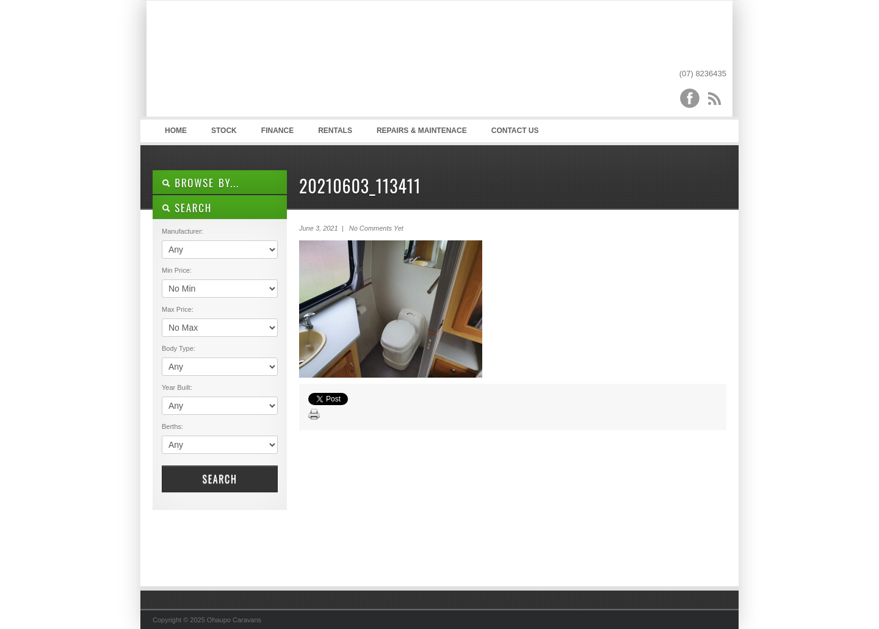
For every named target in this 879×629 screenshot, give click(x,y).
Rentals (335, 130)
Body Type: (178, 348)
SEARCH (187, 207)
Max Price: (178, 309)
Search (219, 479)
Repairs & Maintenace (422, 130)
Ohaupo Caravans (274, 61)
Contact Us (515, 130)
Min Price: (177, 270)
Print (314, 415)
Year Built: (177, 387)
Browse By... (200, 182)
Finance (277, 130)
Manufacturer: (182, 231)
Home (176, 130)
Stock (224, 130)
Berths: (172, 426)
